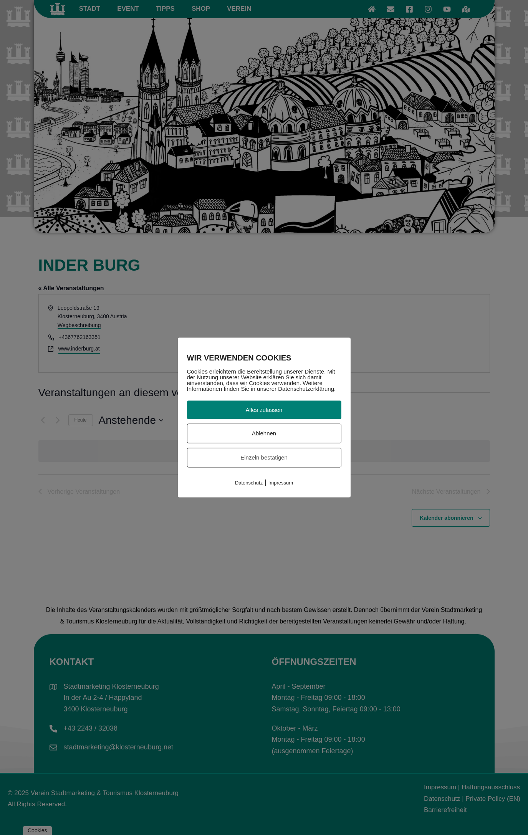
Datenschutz (249, 482)
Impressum (280, 482)
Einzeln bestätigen (264, 457)
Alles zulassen (264, 409)
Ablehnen (264, 433)
